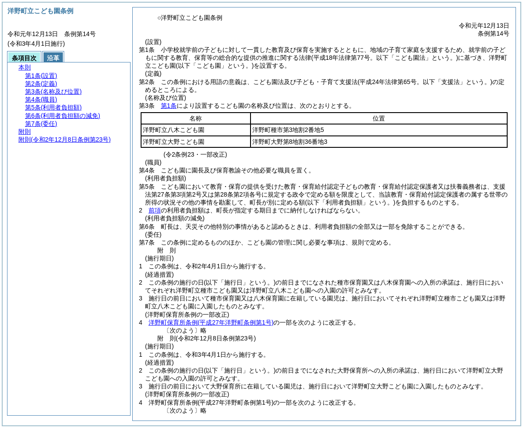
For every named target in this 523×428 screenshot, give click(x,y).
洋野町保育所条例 (211, 322)
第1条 (169, 105)
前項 (155, 210)
